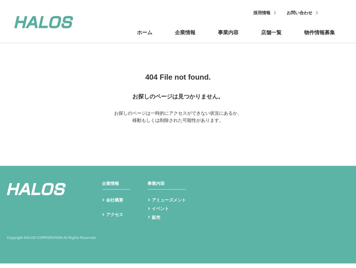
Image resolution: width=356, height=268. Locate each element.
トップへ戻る (178, 130)
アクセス (115, 220)
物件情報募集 (319, 35)
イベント (161, 212)
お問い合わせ (298, 13)
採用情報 (258, 13)
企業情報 (184, 35)
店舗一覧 (270, 35)
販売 (156, 221)
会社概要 (115, 203)
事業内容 (227, 35)
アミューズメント (170, 203)
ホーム (144, 35)
